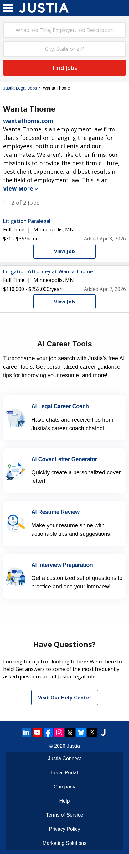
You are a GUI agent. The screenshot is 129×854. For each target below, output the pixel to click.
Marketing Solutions (65, 843)
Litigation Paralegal (26, 221)
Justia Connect (64, 758)
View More (20, 188)
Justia (73, 746)
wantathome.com (28, 120)
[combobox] (64, 30)
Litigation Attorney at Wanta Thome (48, 271)
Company (64, 786)
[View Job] (64, 251)
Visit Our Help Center (64, 697)
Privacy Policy (64, 829)
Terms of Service (64, 815)
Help (64, 801)
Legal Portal (64, 772)
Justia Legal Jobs (20, 88)
